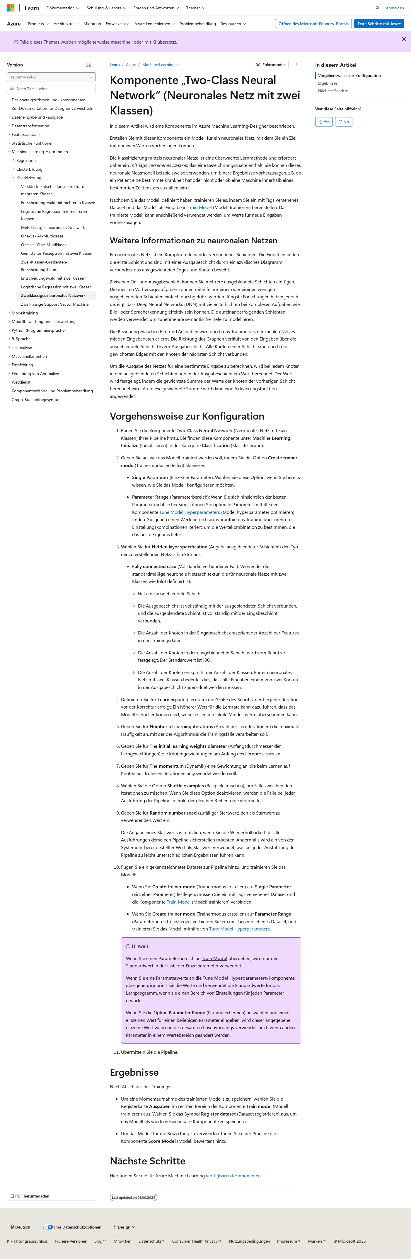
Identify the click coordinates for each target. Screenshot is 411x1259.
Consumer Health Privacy (195, 1241)
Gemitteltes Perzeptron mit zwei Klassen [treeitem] (56, 253)
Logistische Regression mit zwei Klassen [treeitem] (56, 287)
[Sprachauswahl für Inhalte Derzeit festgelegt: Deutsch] (20, 1227)
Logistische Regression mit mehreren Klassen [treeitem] (54, 215)
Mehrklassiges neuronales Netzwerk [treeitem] (53, 227)
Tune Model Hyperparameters (189, 512)
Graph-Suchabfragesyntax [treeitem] (35, 399)
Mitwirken (123, 1241)
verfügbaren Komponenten (233, 1175)
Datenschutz (150, 1241)
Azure (131, 64)
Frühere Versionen (71, 1241)
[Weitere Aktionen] (296, 64)
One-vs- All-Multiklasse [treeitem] (42, 236)
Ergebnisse (327, 83)
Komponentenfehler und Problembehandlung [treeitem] (52, 391)
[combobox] (51, 77)
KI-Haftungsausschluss (27, 1241)
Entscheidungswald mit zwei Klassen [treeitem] (53, 278)
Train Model (200, 207)
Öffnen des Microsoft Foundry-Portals (314, 23)
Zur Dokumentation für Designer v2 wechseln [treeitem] (52, 108)
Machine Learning (158, 64)
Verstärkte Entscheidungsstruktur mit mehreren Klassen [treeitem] (54, 190)
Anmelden (395, 8)
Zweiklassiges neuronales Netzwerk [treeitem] (53, 295)
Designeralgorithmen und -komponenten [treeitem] (49, 99)
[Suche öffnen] (377, 8)
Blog (98, 1241)
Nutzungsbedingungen (249, 1241)
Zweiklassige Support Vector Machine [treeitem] (54, 304)
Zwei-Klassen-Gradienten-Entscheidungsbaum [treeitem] (44, 265)
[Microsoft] (11, 8)
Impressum (287, 1241)
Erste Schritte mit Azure (379, 23)
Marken (315, 1241)
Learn (115, 64)
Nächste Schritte (333, 90)
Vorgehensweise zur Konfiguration (349, 75)
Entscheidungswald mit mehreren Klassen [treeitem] (58, 202)
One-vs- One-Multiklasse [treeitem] (43, 244)
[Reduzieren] (88, 64)
